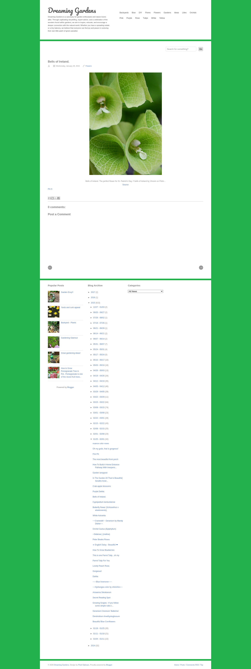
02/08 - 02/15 (99, 428)
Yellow (162, 18)
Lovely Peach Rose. (101, 566)
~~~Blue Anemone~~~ (102, 582)
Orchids (193, 13)
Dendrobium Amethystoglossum (106, 616)
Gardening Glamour (69, 338)
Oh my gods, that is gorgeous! (105, 449)
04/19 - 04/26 (99, 376)
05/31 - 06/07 (99, 344)
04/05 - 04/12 (99, 386)
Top (201, 665)
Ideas (176, 13)
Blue (134, 13)
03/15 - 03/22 (99, 402)
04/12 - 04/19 (99, 381)
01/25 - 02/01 (99, 439)
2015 (93, 303)
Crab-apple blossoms (102, 486)
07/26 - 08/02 (99, 318)
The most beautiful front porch (105, 459)
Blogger (70, 387)
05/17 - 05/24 (99, 355)
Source (125, 185)
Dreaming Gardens (72, 10)
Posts (182, 665)
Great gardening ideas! (71, 353)
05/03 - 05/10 (99, 365)
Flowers (157, 13)
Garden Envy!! (67, 292)
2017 (93, 292)
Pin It (50, 189)
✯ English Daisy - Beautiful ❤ (105, 545)
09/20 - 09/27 (99, 312)
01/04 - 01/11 (99, 639)
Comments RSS (192, 665)
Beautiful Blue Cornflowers (104, 622)
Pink (121, 18)
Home (176, 665)
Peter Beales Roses (101, 539)
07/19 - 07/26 (99, 323)
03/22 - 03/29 (99, 397)
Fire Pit (96, 454)
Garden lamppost (100, 473)
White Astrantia (99, 515)
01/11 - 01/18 (99, 634)
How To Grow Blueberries (103, 550)
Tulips (145, 18)
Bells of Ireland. (58, 61)
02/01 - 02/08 (99, 434)
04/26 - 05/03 (99, 370)
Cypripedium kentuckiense (104, 502)
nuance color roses (101, 443)
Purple (129, 18)
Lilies (184, 13)
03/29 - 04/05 (99, 392)
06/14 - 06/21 (99, 333)
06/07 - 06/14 (99, 339)
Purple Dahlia (98, 491)
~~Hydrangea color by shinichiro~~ (107, 587)
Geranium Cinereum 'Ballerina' (106, 611)
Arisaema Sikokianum (102, 592)
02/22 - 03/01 (99, 418)
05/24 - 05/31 (99, 349)
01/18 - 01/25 (99, 628)
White (153, 18)
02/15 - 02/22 (99, 423)
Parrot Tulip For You (101, 561)
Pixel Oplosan (83, 665)
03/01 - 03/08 (99, 413)
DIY (140, 13)
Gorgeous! (97, 571)
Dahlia (95, 576)
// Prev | (50, 268)
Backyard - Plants (68, 323)
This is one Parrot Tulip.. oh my (106, 555)
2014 (93, 646)
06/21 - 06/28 (99, 328)
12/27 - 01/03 (99, 307)
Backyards (124, 13)
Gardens (167, 13)
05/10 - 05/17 (99, 360)
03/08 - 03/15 (99, 407)
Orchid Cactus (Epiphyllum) (104, 529)
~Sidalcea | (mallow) (101, 534)
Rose (137, 18)
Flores (147, 13)
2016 (93, 297)
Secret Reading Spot (101, 597)
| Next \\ (201, 268)
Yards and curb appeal (70, 307)
